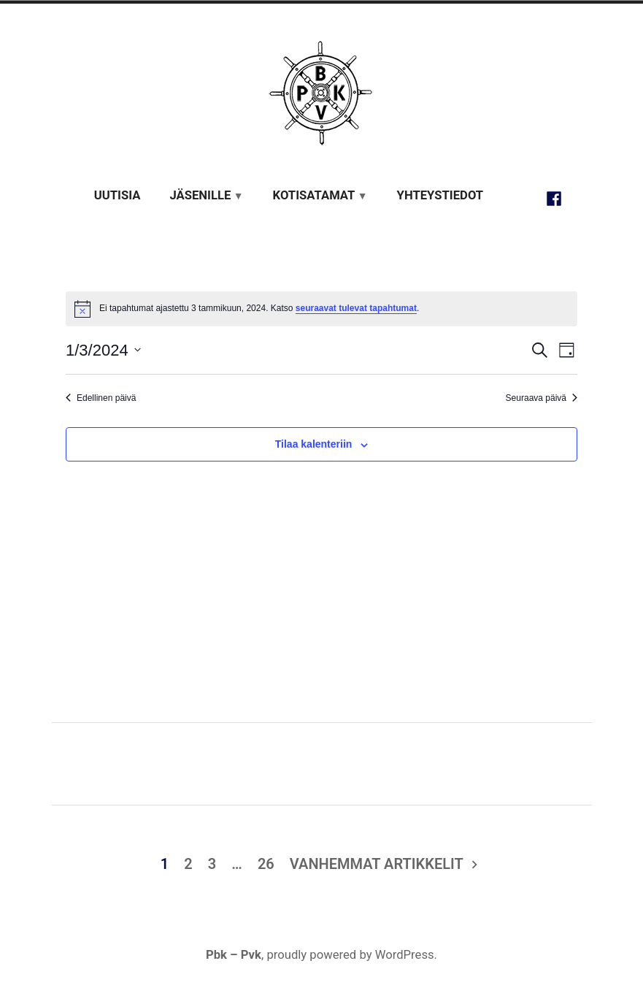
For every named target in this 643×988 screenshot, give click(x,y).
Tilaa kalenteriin (314, 444)
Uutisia (117, 195)
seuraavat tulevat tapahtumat (356, 308)
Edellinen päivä (101, 398)
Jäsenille (200, 195)
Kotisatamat (314, 195)
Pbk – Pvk (233, 955)
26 (266, 864)
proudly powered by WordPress (350, 955)
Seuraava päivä (541, 398)
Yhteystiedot (440, 195)
